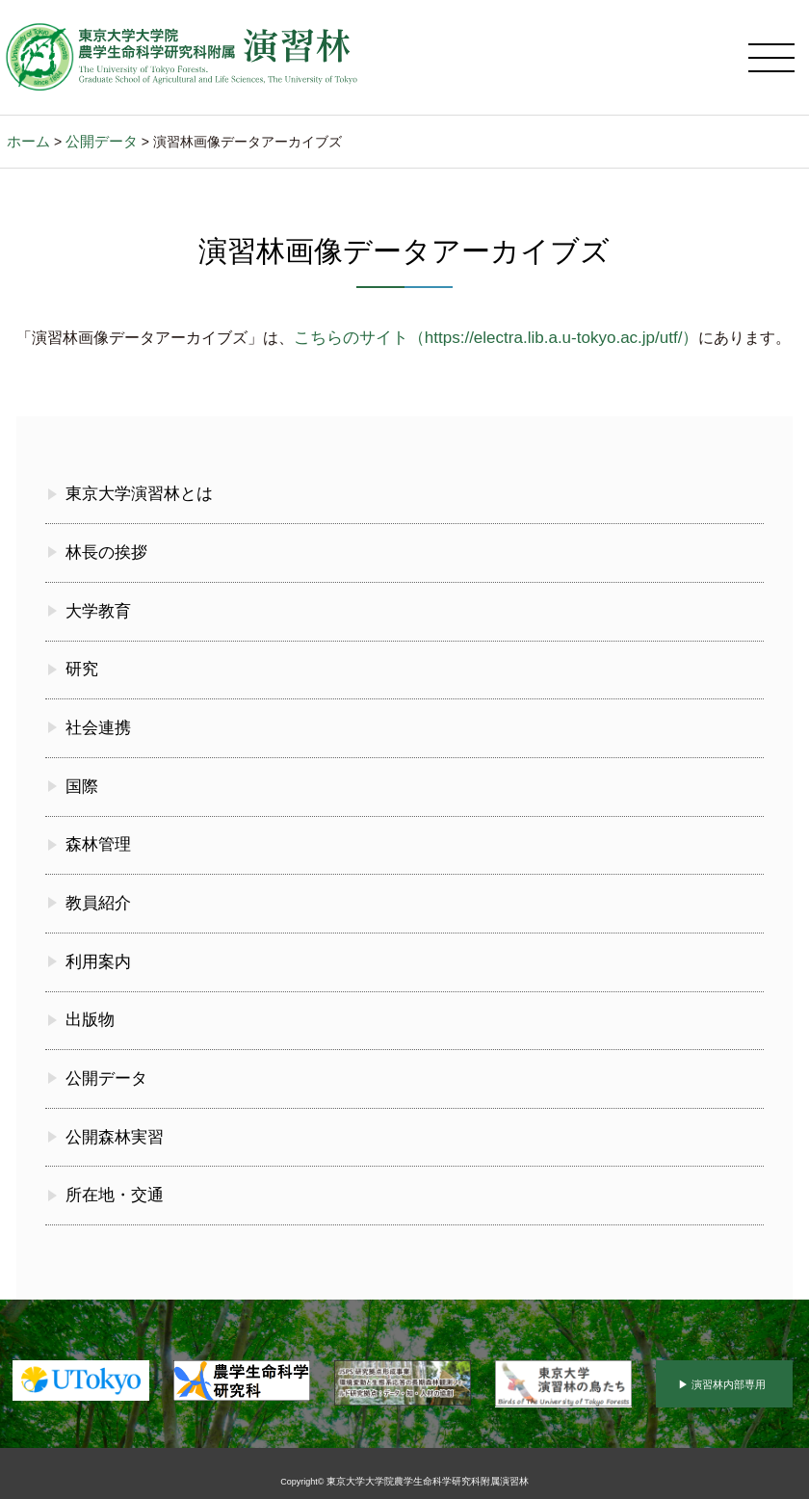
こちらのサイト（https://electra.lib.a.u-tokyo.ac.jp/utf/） (484, 350)
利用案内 (96, 955)
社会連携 (96, 730)
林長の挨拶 (104, 560)
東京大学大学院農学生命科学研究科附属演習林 (427, 1466)
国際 (80, 786)
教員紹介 (96, 899)
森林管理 (96, 842)
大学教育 (96, 617)
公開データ (96, 155)
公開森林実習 (111, 1125)
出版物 (88, 1012)
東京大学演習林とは (134, 504)
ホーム (27, 155)
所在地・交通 (111, 1181)
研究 (80, 673)
